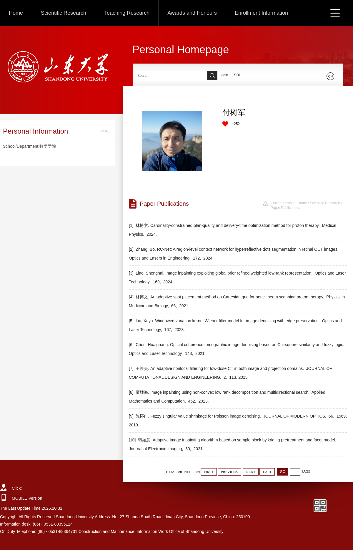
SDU (237, 75)
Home (16, 13)
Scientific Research (63, 13)
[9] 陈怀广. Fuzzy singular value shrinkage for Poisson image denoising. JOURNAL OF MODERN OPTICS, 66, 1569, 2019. (238, 420)
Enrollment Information (261, 13)
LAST (267, 472)
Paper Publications (285, 208)
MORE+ (106, 131)
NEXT (250, 472)
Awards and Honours (192, 13)
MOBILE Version (27, 498)
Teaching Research (126, 13)
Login (223, 75)
